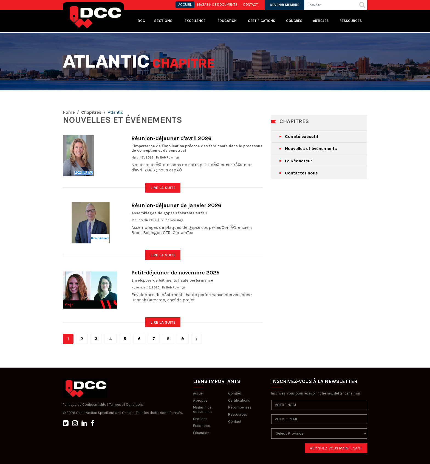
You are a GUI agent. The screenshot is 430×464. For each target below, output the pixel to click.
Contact (234, 421)
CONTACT (250, 4)
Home (69, 112)
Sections (200, 419)
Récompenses (239, 407)
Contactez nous (301, 173)
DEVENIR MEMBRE (284, 5)
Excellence (195, 21)
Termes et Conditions (126, 404)
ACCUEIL (185, 4)
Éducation (201, 433)
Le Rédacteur (298, 160)
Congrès (294, 21)
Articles (321, 21)
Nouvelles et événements (311, 148)
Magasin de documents (202, 409)
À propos (200, 400)
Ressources (351, 21)
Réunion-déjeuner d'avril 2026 (171, 138)
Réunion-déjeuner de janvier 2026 (176, 205)
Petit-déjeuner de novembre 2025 (175, 272)
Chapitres (91, 112)
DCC (141, 21)
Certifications (261, 21)
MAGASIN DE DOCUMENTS (217, 4)
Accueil (198, 393)
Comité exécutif (301, 136)
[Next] (196, 339)
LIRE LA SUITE (163, 187)
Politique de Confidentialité (84, 404)
